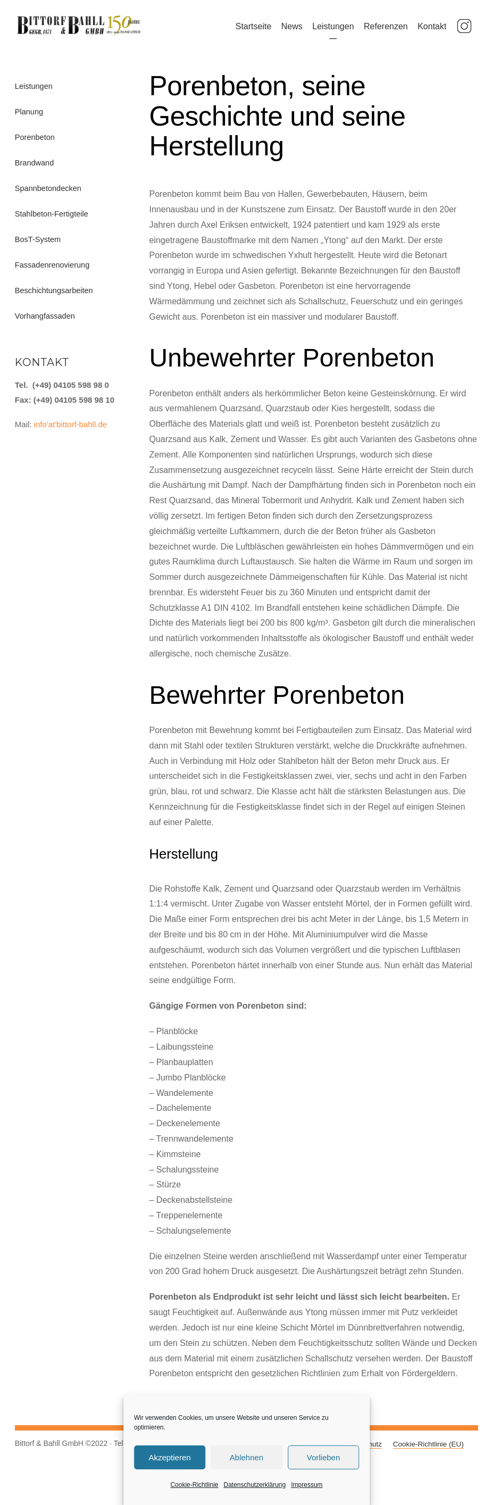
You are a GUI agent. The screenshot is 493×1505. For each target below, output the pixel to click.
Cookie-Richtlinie (194, 1485)
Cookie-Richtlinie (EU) (428, 1451)
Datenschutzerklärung (254, 1485)
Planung (29, 118)
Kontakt (434, 29)
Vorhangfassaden (45, 322)
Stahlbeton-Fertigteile (51, 221)
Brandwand (34, 169)
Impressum (306, 1485)
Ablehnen (246, 1457)
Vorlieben (323, 1457)
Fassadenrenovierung (52, 272)
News (294, 29)
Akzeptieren (169, 1457)
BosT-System (38, 246)
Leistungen (335, 29)
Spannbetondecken (48, 195)
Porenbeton (35, 144)
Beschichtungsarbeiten (54, 297)
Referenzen (388, 29)
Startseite (256, 29)
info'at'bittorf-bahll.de (70, 431)
